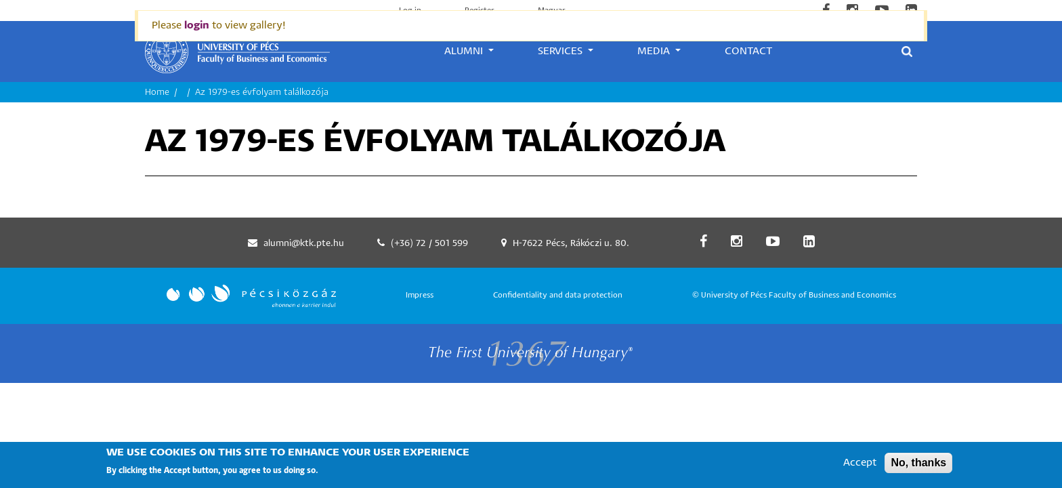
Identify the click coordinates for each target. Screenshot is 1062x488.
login (196, 25)
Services (561, 51)
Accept (859, 467)
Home (157, 92)
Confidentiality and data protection (557, 295)
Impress (419, 295)
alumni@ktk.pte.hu (303, 243)
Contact (748, 51)
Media (655, 51)
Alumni (465, 51)
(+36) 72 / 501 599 (429, 243)
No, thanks (918, 467)
